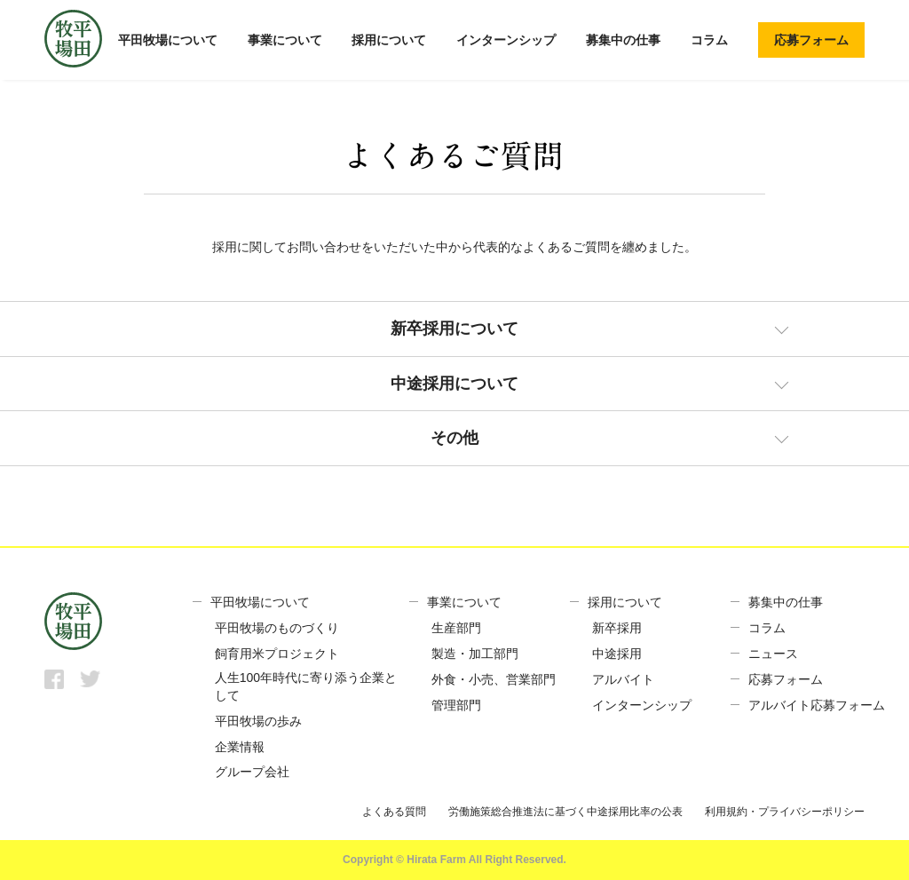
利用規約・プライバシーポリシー (785, 811)
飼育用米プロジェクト (277, 653)
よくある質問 (394, 811)
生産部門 (456, 628)
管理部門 (456, 705)
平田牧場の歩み (258, 721)
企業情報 (240, 747)
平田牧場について (167, 40)
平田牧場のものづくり (277, 628)
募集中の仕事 (623, 40)
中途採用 (617, 653)
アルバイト (623, 679)
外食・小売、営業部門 (493, 679)
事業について (285, 40)
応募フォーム (811, 40)
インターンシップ (506, 40)
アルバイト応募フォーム (816, 705)
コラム (709, 40)
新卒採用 (617, 628)
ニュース (773, 653)
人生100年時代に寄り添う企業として (306, 686)
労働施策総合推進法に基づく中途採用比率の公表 (565, 811)
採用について (389, 40)
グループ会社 (252, 772)
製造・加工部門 (474, 653)
